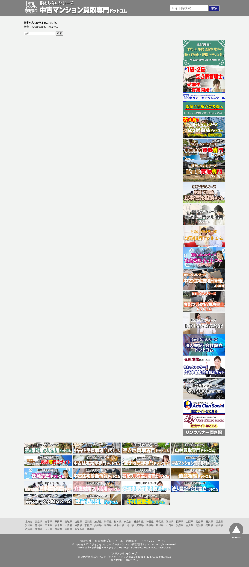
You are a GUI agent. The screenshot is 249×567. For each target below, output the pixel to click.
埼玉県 (150, 521)
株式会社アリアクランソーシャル (110, 547)
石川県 (209, 521)
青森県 (38, 521)
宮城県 (68, 521)
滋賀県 (78, 525)
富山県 (199, 521)
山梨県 (189, 521)
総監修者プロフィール (109, 540)
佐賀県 (28, 529)
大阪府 (68, 525)
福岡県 (219, 525)
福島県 (88, 521)
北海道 (28, 521)
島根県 (160, 525)
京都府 (88, 525)
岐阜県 (58, 525)
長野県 (179, 521)
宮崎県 (68, 529)
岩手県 (48, 521)
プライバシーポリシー (155, 540)
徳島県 (209, 525)
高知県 (199, 525)
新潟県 (169, 521)
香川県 (189, 525)
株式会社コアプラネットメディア (109, 556)
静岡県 (38, 525)
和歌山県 (119, 525)
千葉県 (160, 521)
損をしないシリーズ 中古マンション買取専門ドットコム (123, 544)
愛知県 (28, 525)
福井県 (219, 521)
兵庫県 (98, 525)
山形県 (78, 521)
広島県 (140, 525)
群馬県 (108, 521)
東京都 (127, 521)
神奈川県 (139, 521)
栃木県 (117, 521)
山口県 (169, 525)
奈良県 (108, 525)
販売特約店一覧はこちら (124, 560)
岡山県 (130, 525)
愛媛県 (179, 525)
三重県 (48, 525)
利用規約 (131, 540)
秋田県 (58, 521)
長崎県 (58, 529)
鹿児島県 (79, 529)
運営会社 (85, 540)
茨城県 (98, 521)
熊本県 (38, 529)
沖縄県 (90, 529)
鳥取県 (150, 525)
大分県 (48, 529)
